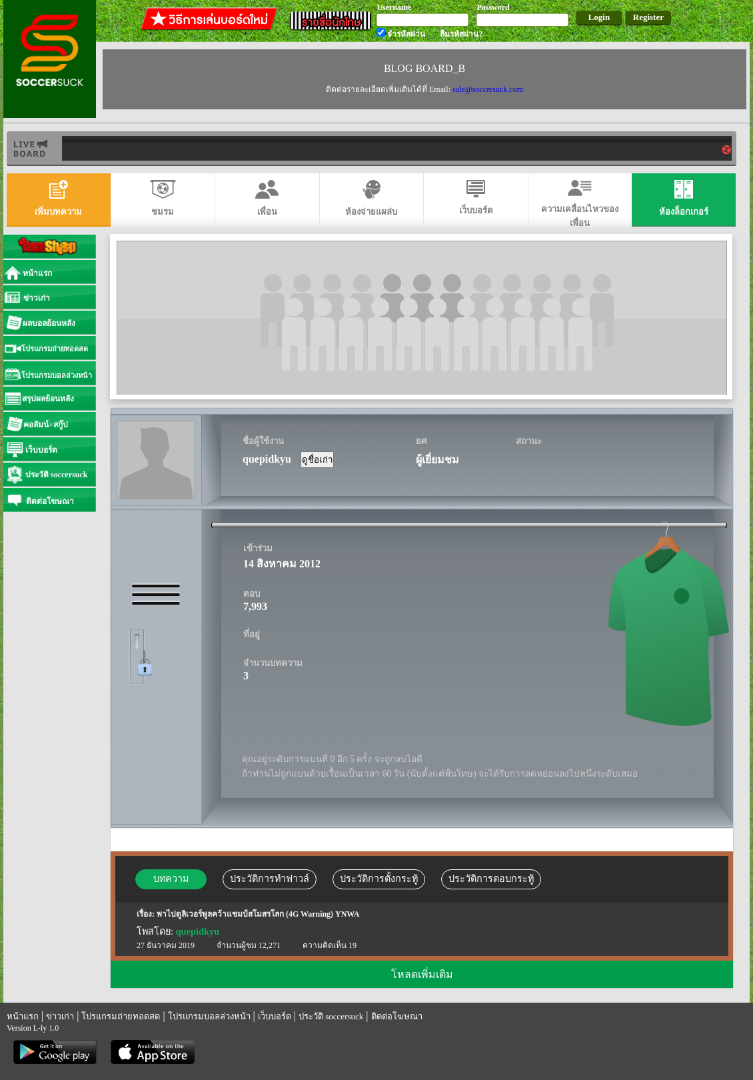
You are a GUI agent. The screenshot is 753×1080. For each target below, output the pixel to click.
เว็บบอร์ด (274, 1016)
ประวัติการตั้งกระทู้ (379, 878)
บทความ (171, 878)
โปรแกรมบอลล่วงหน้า (209, 1016)
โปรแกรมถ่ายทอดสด (120, 1016)
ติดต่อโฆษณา (396, 1016)
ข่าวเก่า (60, 1016)
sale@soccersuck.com (487, 89)
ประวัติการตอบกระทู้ (491, 878)
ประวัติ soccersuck (331, 1016)
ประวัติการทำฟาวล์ (269, 878)
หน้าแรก (23, 1016)
